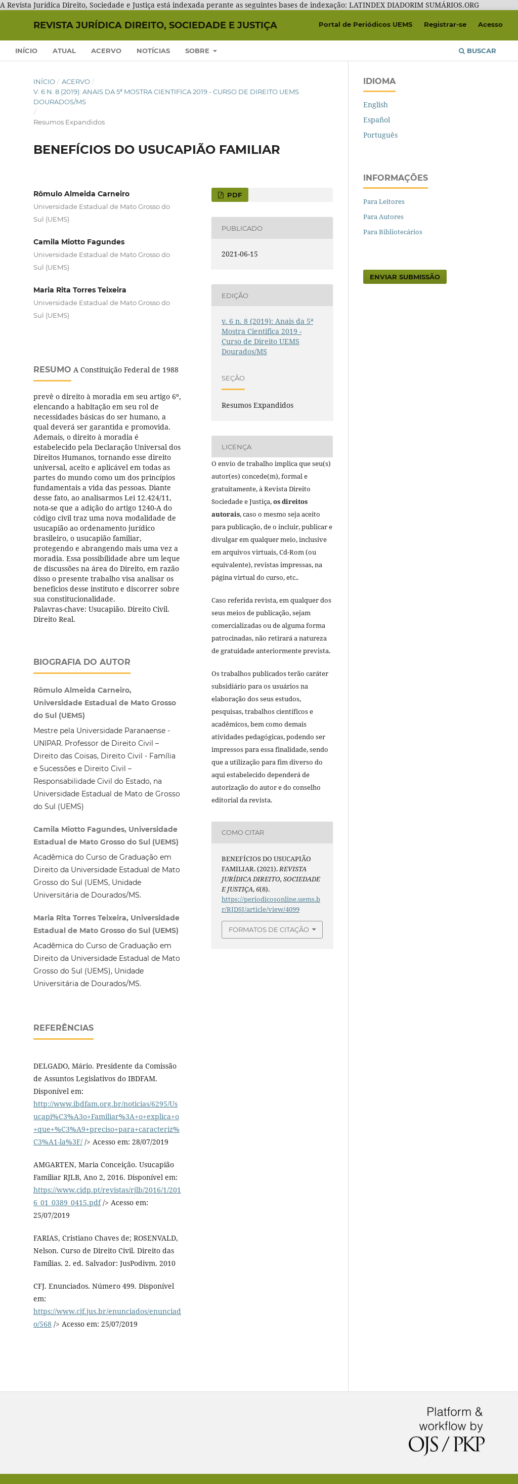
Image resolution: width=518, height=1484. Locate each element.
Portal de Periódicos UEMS (365, 24)
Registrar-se (445, 24)
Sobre (198, 51)
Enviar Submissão (405, 277)
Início (26, 51)
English (375, 104)
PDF (233, 195)
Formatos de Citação (269, 929)
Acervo (106, 51)
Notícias (153, 51)
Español (376, 119)
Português (380, 135)
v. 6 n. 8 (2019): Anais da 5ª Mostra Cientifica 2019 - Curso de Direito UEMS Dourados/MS (166, 97)
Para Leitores (384, 201)
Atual (64, 51)
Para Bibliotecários (392, 231)
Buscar (477, 51)
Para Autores (383, 216)
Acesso (490, 24)
